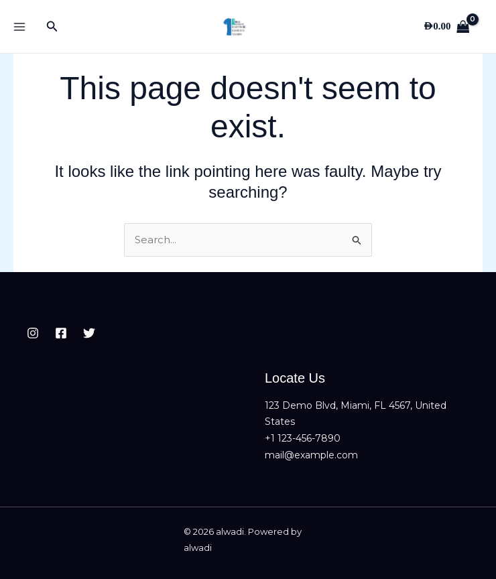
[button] (52, 27)
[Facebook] (61, 333)
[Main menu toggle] (19, 26)
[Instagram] (33, 333)
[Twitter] (89, 333)
